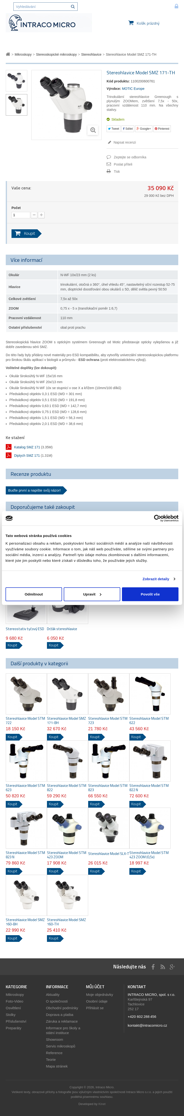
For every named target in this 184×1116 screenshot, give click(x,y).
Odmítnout (34, 594)
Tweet (113, 128)
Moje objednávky (99, 995)
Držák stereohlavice (62, 629)
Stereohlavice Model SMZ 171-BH (66, 720)
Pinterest (162, 128)
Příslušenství (16, 1021)
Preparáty (13, 1028)
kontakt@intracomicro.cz (147, 1025)
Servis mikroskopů (60, 1046)
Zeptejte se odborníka (130, 157)
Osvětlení (13, 1008)
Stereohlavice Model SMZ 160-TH (66, 922)
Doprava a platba (59, 1015)
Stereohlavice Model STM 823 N (25, 855)
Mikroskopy (15, 995)
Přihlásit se (95, 1008)
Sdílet (128, 128)
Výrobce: (114, 89)
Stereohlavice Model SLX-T (108, 854)
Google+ (144, 128)
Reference (54, 1053)
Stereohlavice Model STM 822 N (149, 787)
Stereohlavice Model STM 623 (25, 787)
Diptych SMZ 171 (27, 455)
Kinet (102, 1104)
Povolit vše (150, 594)
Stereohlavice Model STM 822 (66, 787)
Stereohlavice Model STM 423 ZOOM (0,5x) (149, 855)
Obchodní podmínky (62, 1008)
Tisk (117, 171)
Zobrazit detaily (156, 579)
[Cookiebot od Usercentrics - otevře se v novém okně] (157, 518)
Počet (16, 208)
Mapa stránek (57, 1066)
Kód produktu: (118, 81)
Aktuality (53, 995)
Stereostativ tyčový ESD (25, 629)
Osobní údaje (96, 1001)
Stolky (11, 1015)
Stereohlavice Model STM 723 (107, 720)
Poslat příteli (123, 164)
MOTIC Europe (133, 89)
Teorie (51, 1059)
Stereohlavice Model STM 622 (149, 720)
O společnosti (57, 1001)
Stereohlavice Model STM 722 (25, 720)
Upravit (92, 594)
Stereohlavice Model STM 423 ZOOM (66, 855)
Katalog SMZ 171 (27, 447)
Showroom (54, 1039)
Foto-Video (14, 1001)
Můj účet (95, 986)
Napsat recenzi (124, 142)
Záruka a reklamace (62, 1021)
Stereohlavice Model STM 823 (107, 787)
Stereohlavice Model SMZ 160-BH (25, 922)
